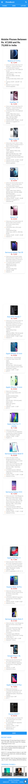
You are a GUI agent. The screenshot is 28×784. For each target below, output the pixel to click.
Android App (6, 782)
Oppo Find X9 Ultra (18, 774)
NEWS (14, 6)
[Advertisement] (14, 22)
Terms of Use (14, 782)
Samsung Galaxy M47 (7, 774)
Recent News (6, 737)
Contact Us (22, 782)
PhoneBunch (10, 2)
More (14, 733)
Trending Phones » (8, 764)
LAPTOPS (23, 6)
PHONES (4, 6)
